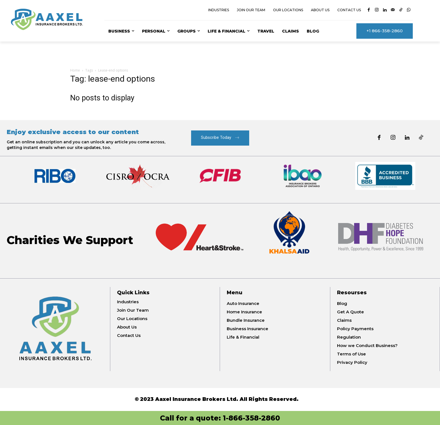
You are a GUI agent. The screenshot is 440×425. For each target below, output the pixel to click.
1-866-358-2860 (251, 418)
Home (75, 70)
